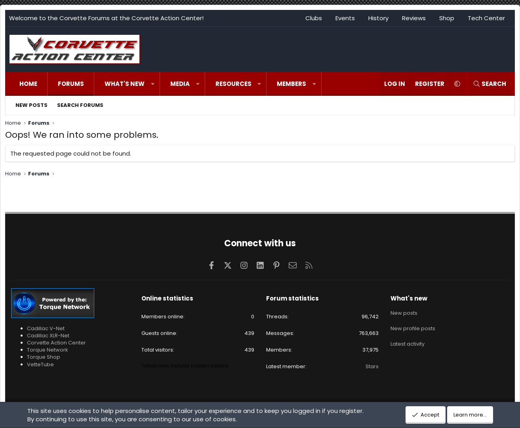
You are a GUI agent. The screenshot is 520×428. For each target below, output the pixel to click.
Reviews (414, 18)
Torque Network (47, 350)
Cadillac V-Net (46, 328)
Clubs (313, 18)
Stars (372, 366)
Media (180, 84)
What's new (125, 84)
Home (28, 84)
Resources (233, 84)
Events (345, 18)
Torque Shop (43, 357)
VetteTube (40, 364)
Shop (446, 18)
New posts (31, 105)
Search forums (80, 105)
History (378, 18)
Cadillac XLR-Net (48, 335)
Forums (71, 84)
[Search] (489, 84)
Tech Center (486, 18)
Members (291, 84)
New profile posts (412, 326)
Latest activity (407, 340)
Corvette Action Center (56, 342)
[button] (153, 84)
